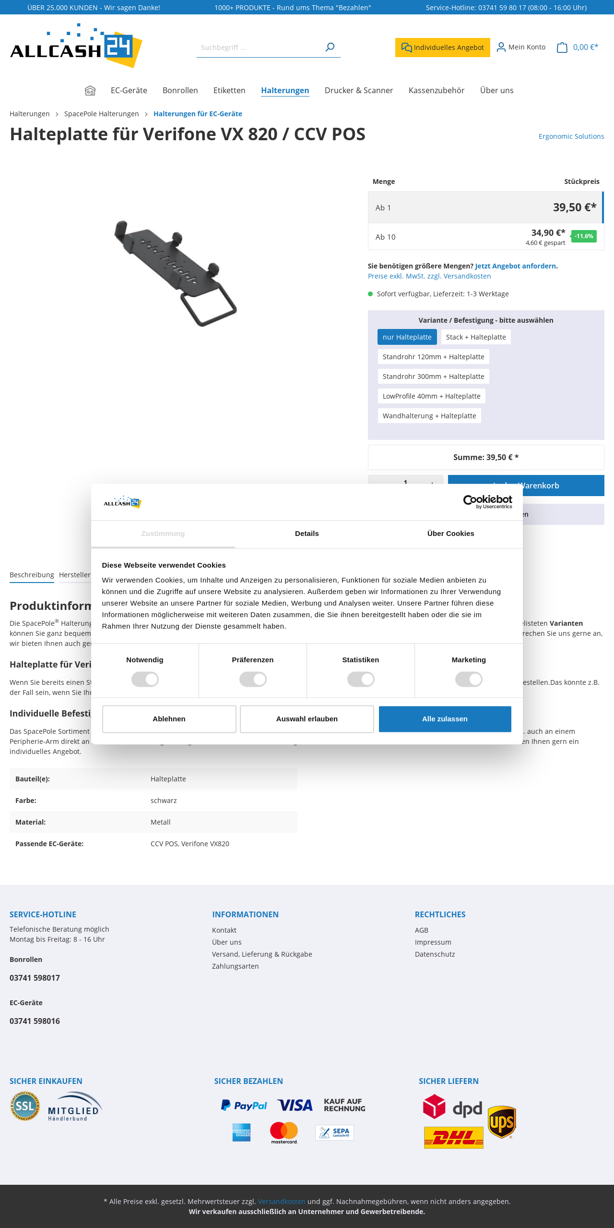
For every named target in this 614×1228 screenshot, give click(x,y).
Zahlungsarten (235, 966)
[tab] (32, 574)
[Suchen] (330, 47)
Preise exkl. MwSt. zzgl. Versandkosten (429, 275)
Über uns (227, 942)
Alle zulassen (445, 719)
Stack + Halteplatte (476, 336)
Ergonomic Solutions (571, 136)
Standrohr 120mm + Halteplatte (433, 356)
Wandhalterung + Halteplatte (429, 415)
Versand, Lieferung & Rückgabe (262, 954)
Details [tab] (307, 534)
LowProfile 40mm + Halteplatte (432, 396)
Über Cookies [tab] (450, 534)
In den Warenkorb (526, 485)
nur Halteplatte (407, 336)
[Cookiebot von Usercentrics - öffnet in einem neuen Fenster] (470, 502)
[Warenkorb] (577, 47)
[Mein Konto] (520, 47)
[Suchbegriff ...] (258, 47)
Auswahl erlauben (307, 719)
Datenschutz (435, 954)
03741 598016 (35, 1021)
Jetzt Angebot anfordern (515, 265)
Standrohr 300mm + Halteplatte (433, 376)
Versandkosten (282, 1201)
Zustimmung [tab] (163, 534)
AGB (421, 930)
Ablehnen (169, 719)
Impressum (433, 942)
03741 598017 (35, 978)
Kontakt (224, 930)
